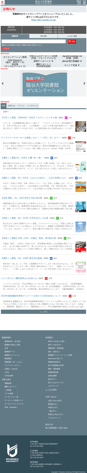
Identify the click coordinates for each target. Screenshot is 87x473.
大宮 (70, 118)
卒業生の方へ (53, 408)
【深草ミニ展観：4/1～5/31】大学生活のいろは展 (24, 218)
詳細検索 (6, 48)
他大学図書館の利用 (56, 365)
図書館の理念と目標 (12, 345)
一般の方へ (52, 411)
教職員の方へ (53, 404)
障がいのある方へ (55, 345)
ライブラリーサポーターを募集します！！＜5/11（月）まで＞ (30, 138)
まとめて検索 (72, 36)
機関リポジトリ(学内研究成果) (43, 65)
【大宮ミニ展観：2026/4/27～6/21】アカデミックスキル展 (29, 117)
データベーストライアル (14, 404)
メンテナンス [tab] (32, 106)
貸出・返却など (54, 352)
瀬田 (56, 158)
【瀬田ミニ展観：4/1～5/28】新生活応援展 (21, 258)
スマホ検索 (9, 393)
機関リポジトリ (11, 387)
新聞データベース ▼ (43, 61)
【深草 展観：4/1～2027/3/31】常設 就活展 (21, 198)
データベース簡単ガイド (14, 400)
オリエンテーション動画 (15, 57)
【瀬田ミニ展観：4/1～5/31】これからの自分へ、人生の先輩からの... (34, 178)
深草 (55, 198)
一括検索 (8, 390)
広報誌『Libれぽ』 (12, 369)
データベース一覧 (11, 397)
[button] (3, 83)
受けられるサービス (56, 383)
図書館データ (10, 352)
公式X (7, 372)
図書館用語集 (53, 372)
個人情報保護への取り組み (56, 428)
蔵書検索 (15, 36)
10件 (6, 112)
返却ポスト (52, 379)
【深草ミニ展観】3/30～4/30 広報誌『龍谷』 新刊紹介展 (28, 238)
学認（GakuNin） (11, 407)
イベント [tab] (21, 106)
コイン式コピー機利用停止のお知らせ (19, 278)
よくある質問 (51, 390)
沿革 (6, 348)
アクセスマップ (54, 418)
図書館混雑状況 (54, 362)
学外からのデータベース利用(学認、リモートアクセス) (43, 57)
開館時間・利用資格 (56, 348)
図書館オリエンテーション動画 (60, 355)
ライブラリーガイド (12, 365)
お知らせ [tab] (11, 106)
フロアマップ (53, 386)
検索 (72, 41)
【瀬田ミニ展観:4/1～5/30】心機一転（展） (22, 158)
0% (63, 27)
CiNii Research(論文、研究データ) (15, 61)
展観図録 (8, 358)
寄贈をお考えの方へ (56, 414)
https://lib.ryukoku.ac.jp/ (43, 20)
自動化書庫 (52, 376)
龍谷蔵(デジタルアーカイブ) (15, 65)
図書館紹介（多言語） (13, 341)
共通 (73, 138)
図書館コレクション (12, 355)
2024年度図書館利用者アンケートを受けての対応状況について (31, 296)
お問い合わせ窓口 (55, 401)
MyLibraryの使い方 (55, 358)
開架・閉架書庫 (54, 369)
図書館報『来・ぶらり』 (14, 362)
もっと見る (44, 312)
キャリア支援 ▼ (72, 65)
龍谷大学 (49, 425)
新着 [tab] (3, 106)
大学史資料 (9, 376)
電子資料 (43, 36)
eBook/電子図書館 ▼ (72, 61)
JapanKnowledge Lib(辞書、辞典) (72, 57)
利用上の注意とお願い (56, 341)
